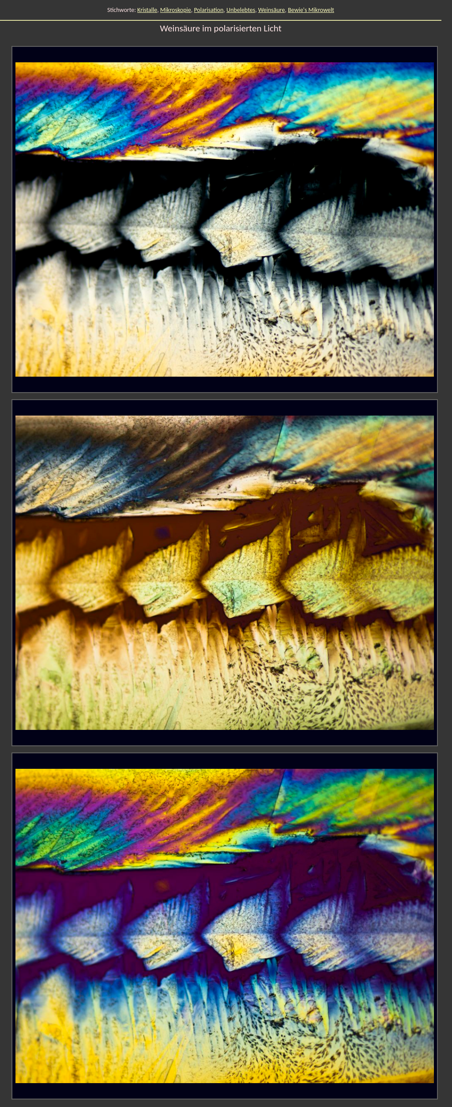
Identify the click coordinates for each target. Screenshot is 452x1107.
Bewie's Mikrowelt (311, 10)
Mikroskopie (175, 10)
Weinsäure (271, 10)
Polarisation (208, 10)
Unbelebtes (240, 10)
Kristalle (147, 10)
